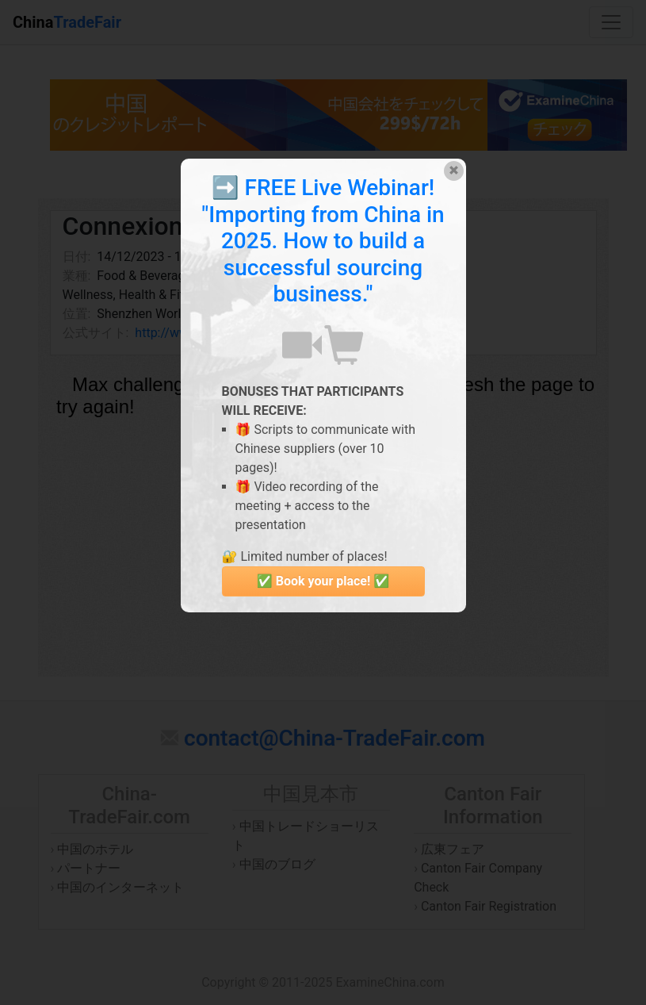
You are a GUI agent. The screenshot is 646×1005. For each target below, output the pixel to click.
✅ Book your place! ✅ (323, 581)
